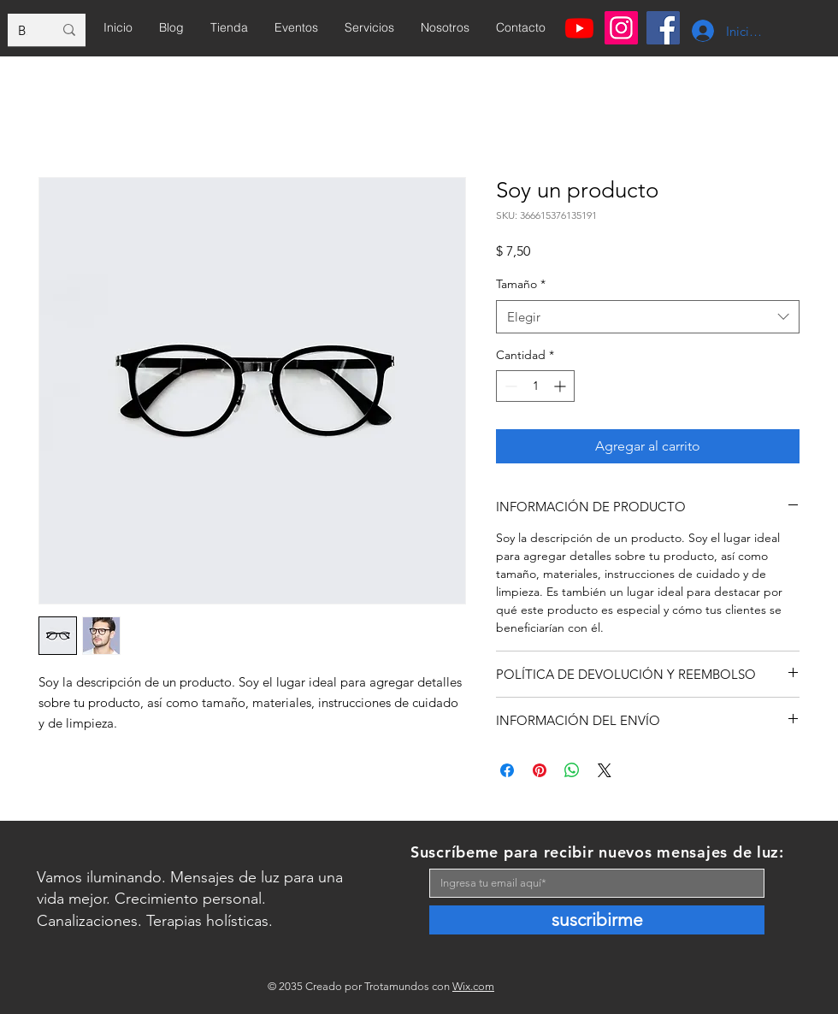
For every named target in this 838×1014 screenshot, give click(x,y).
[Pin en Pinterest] (539, 770)
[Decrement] (509, 386)
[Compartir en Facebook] (507, 770)
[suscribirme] (596, 919)
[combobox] (648, 316)
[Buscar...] (22, 30)
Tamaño (521, 284)
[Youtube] (579, 27)
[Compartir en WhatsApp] (572, 770)
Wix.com (473, 986)
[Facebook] (663, 27)
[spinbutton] (535, 386)
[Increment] (561, 386)
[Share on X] (604, 770)
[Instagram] (621, 27)
